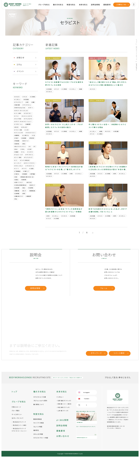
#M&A (16, 149)
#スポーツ (30, 107)
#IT (35, 146)
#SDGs (23, 149)
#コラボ (26, 130)
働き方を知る (58, 4)
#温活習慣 (16, 188)
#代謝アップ (26, 171)
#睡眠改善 (16, 191)
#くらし (22, 152)
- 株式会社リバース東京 (19, 425)
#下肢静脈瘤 (17, 171)
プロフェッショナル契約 (40, 401)
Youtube (86, 399)
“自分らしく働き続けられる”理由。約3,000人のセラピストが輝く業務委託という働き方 (108, 83)
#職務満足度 (32, 191)
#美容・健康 (17, 105)
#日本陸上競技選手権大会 (20, 185)
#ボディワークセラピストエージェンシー (23, 121)
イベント (20, 71)
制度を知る (71, 4)
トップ (136, 41)
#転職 (32, 102)
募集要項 (106, 4)
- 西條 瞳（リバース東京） (64, 404)
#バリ (15, 160)
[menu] (134, 4)
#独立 (23, 188)
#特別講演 (16, 141)
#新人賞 (16, 127)
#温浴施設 (23, 138)
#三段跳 (31, 168)
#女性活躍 (26, 99)
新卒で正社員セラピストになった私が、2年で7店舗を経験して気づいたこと (108, 210)
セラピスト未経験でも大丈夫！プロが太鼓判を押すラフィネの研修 (64, 83)
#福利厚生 (16, 144)
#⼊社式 (30, 149)
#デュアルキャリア (28, 157)
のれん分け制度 (38, 434)
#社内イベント (25, 141)
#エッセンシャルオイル (27, 116)
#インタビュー (17, 99)
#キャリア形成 (17, 119)
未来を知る (83, 4)
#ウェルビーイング (18, 154)
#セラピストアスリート (31, 132)
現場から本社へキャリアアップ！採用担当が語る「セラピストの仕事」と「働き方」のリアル (64, 168)
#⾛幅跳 (16, 152)
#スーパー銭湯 (17, 157)
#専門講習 (32, 174)
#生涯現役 (30, 188)
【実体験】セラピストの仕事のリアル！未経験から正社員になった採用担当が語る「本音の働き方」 (108, 168)
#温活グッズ (32, 185)
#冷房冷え (16, 174)
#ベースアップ (17, 163)
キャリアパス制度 (38, 423)
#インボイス (30, 152)
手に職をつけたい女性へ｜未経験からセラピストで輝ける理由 (107, 125)
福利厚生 (36, 430)
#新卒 (27, 102)
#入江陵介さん (25, 135)
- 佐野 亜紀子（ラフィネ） (63, 401)
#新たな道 (29, 182)
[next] (93, 233)
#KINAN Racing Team (19, 107)
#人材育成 (32, 97)
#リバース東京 (17, 113)
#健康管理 (27, 124)
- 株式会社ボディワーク (19, 422)
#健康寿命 (16, 135)
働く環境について (38, 405)
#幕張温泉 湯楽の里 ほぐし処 (27, 177)
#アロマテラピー (28, 113)
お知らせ (20, 57)
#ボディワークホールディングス (21, 110)
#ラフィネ (25, 97)
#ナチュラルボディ (28, 119)
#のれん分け (24, 127)
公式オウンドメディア (136, 53)
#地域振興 (24, 174)
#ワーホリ (24, 168)
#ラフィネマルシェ (27, 105)
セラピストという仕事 (39, 397)
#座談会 (16, 179)
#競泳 (23, 144)
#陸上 (15, 199)
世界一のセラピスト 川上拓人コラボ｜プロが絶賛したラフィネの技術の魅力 (64, 125)
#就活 (15, 177)
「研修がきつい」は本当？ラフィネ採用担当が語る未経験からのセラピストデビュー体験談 (63, 210)
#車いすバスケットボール (20, 146)
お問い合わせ (62, 436)
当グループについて (17, 418)
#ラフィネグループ (18, 102)
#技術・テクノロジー (18, 182)
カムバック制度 (37, 427)
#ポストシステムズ (18, 166)
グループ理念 (16, 411)
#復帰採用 (23, 179)
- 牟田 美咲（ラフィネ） (63, 407)
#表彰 (23, 193)
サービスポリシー (17, 415)
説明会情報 (95, 4)
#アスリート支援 (18, 130)
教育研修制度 (37, 419)
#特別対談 (31, 138)
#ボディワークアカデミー (29, 163)
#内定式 (16, 138)
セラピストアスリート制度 (40, 438)
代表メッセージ (16, 407)
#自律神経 (16, 193)
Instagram (86, 392)
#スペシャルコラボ (18, 132)
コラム (19, 64)
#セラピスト (17, 97)
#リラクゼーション (18, 124)
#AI (30, 146)
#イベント (16, 116)
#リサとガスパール (30, 166)
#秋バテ (24, 191)
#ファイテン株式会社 (24, 160)
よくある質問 (62, 420)
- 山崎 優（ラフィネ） (62, 411)
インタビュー (60, 397)
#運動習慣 (28, 196)
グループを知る (44, 4)
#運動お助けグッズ (18, 196)
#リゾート (16, 168)
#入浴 (33, 135)
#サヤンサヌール (29, 154)
